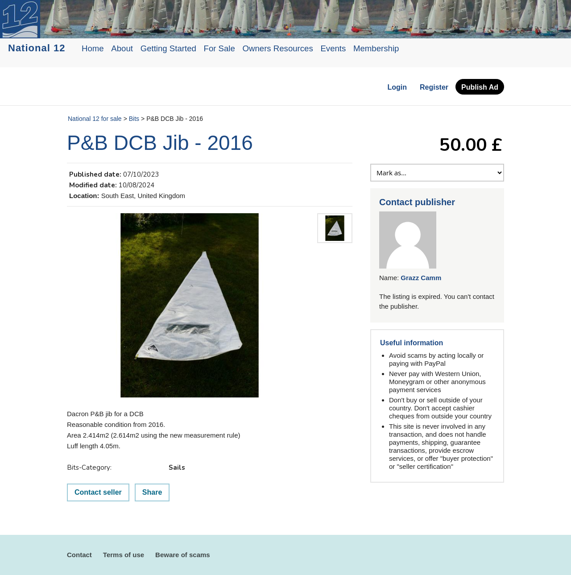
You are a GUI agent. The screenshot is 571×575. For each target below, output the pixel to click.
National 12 (36, 48)
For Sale (219, 48)
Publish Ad (479, 87)
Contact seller (98, 492)
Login (397, 87)
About (122, 48)
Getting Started (168, 48)
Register (434, 87)
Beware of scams (182, 554)
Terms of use (123, 554)
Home (93, 48)
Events (333, 48)
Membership (376, 48)
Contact (79, 554)
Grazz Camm (421, 277)
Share (152, 492)
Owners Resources (278, 48)
